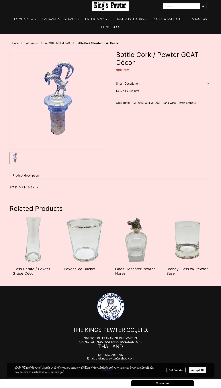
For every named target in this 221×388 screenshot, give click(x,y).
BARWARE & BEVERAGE (57, 43)
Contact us (162, 383)
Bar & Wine (170, 102)
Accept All (197, 370)
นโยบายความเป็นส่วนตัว (33, 372)
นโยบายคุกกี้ (57, 372)
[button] (184, 6)
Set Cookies (176, 370)
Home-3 (17, 43)
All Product (32, 43)
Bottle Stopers (187, 102)
